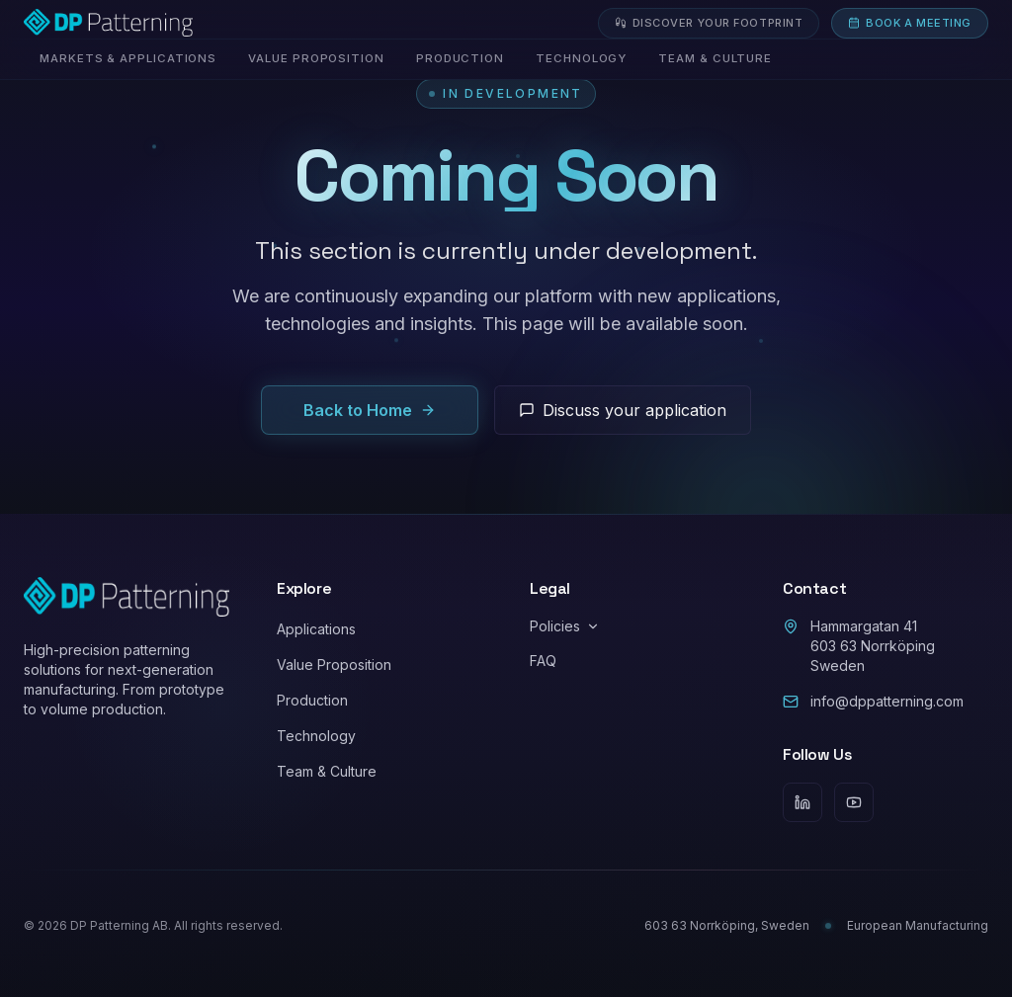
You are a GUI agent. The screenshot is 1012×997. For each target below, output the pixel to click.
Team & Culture (327, 771)
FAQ (543, 660)
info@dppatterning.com (873, 701)
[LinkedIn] (802, 802)
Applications (316, 629)
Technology (316, 735)
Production (312, 700)
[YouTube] (854, 802)
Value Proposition (334, 664)
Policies (565, 626)
